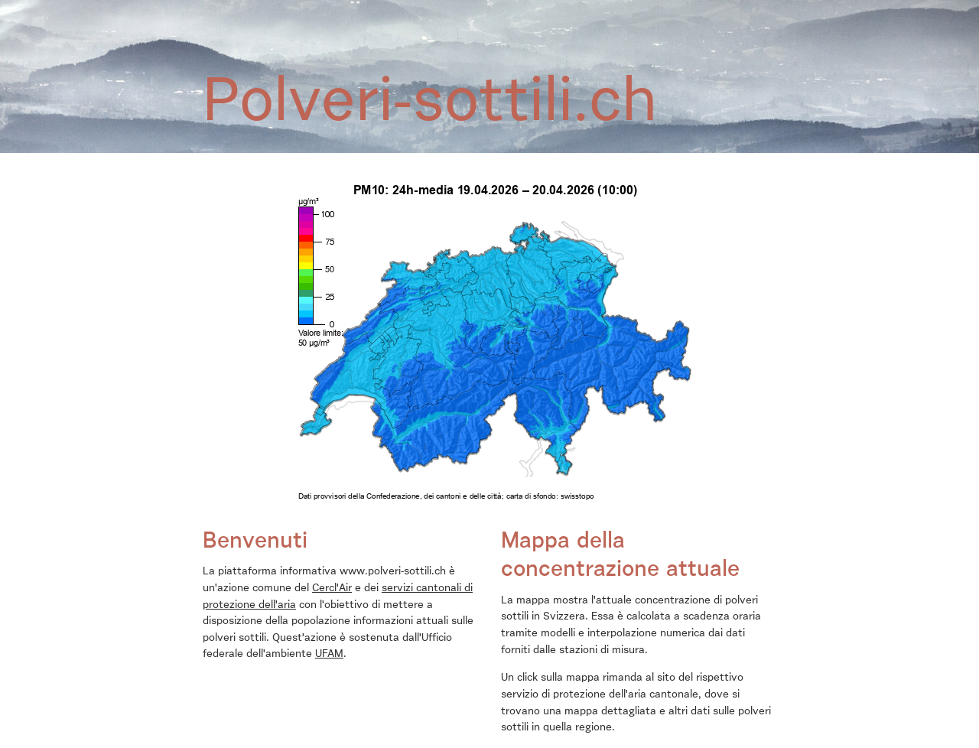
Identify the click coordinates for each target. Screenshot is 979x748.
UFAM (329, 654)
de (716, 9)
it (769, 9)
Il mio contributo (435, 29)
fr (744, 9)
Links (375, 9)
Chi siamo (227, 9)
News (278, 9)
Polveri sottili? (287, 29)
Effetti (358, 29)
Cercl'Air (332, 588)
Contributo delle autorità (556, 29)
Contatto (424, 9)
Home (221, 29)
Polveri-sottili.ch (501, 9)
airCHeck (327, 9)
